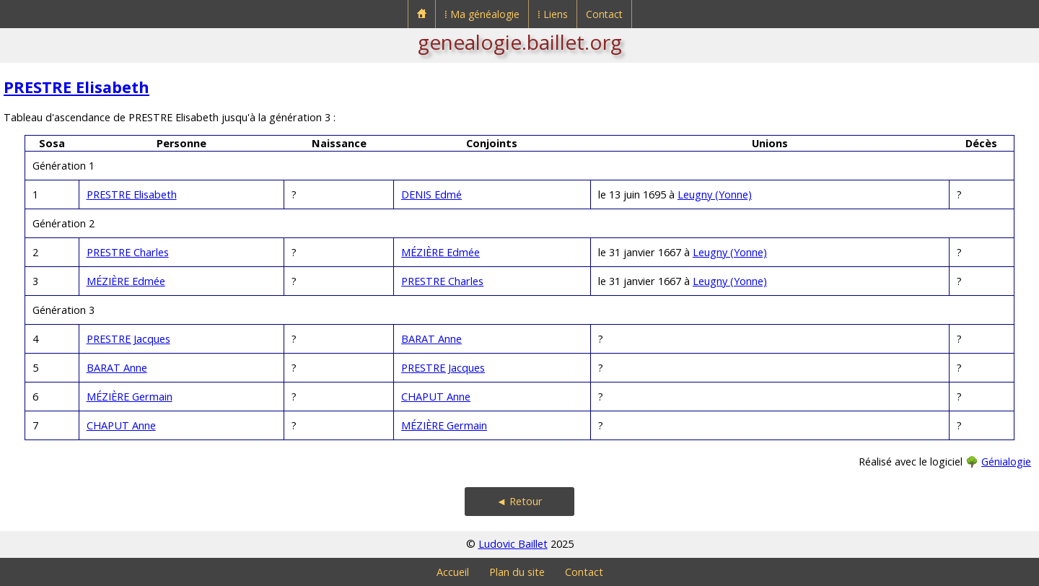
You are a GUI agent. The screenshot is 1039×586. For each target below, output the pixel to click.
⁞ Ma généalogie (482, 14)
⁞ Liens (553, 14)
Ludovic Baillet (513, 544)
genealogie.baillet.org (520, 42)
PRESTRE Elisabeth (76, 86)
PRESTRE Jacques (128, 339)
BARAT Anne (431, 339)
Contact (604, 14)
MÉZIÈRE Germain (129, 396)
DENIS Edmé (431, 194)
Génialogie (1006, 461)
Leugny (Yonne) (715, 194)
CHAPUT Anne (435, 396)
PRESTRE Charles (128, 252)
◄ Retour (519, 501)
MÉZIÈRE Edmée (440, 252)
